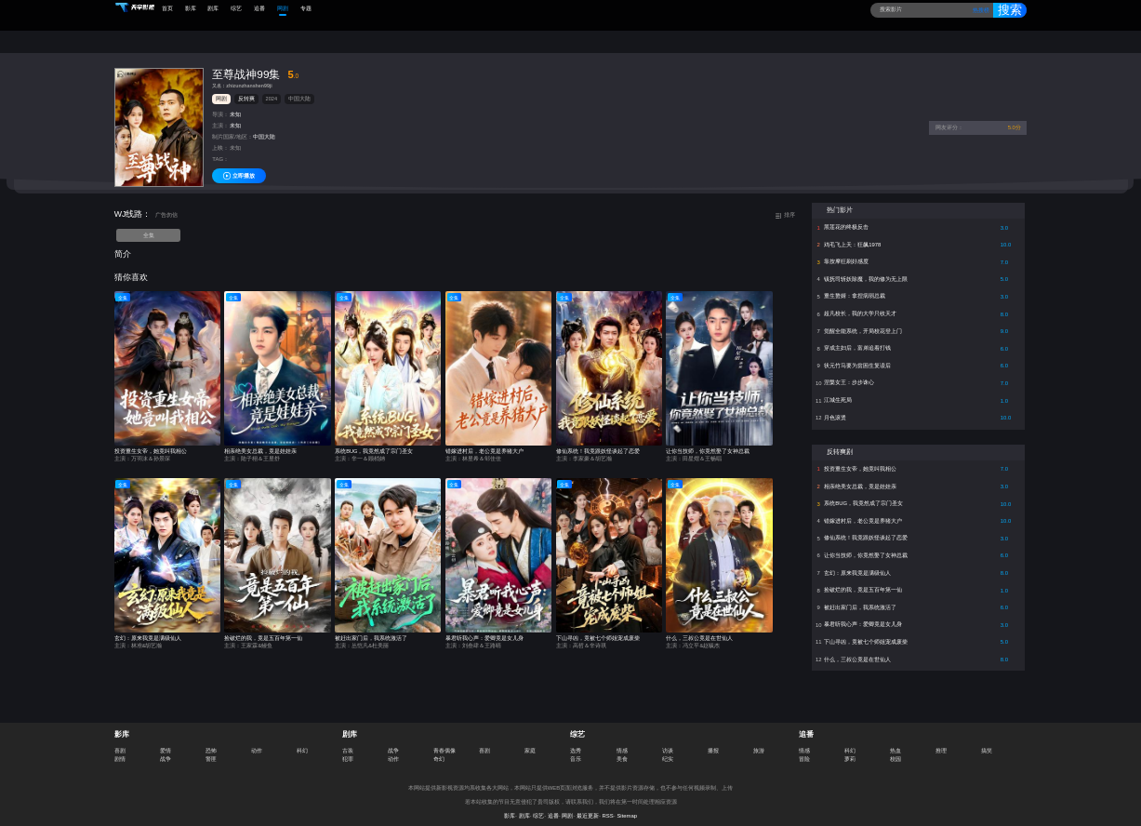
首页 (167, 8)
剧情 (120, 750)
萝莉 (850, 750)
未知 (235, 106)
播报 (713, 741)
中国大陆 (299, 90)
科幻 (302, 741)
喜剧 (120, 741)
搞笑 (986, 741)
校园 (895, 750)
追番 (259, 8)
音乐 (575, 750)
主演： (220, 117)
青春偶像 (444, 741)
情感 (622, 741)
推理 (941, 741)
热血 (895, 741)
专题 (306, 8)
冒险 (804, 750)
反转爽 (246, 90)
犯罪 (347, 750)
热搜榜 (977, 10)
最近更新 (588, 806)
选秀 (575, 741)
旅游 (758, 741)
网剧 (282, 8)
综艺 (236, 8)
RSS (608, 806)
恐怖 (211, 741)
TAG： (220, 150)
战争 (165, 750)
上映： (220, 139)
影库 (190, 8)
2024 (271, 90)
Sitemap (627, 806)
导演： (220, 106)
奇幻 (438, 750)
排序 (785, 206)
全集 (148, 227)
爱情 (165, 741)
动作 (256, 741)
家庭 (530, 741)
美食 (622, 750)
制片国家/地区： (232, 128)
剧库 (213, 8)
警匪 (211, 750)
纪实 (667, 750)
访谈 (667, 741)
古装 (347, 741)
